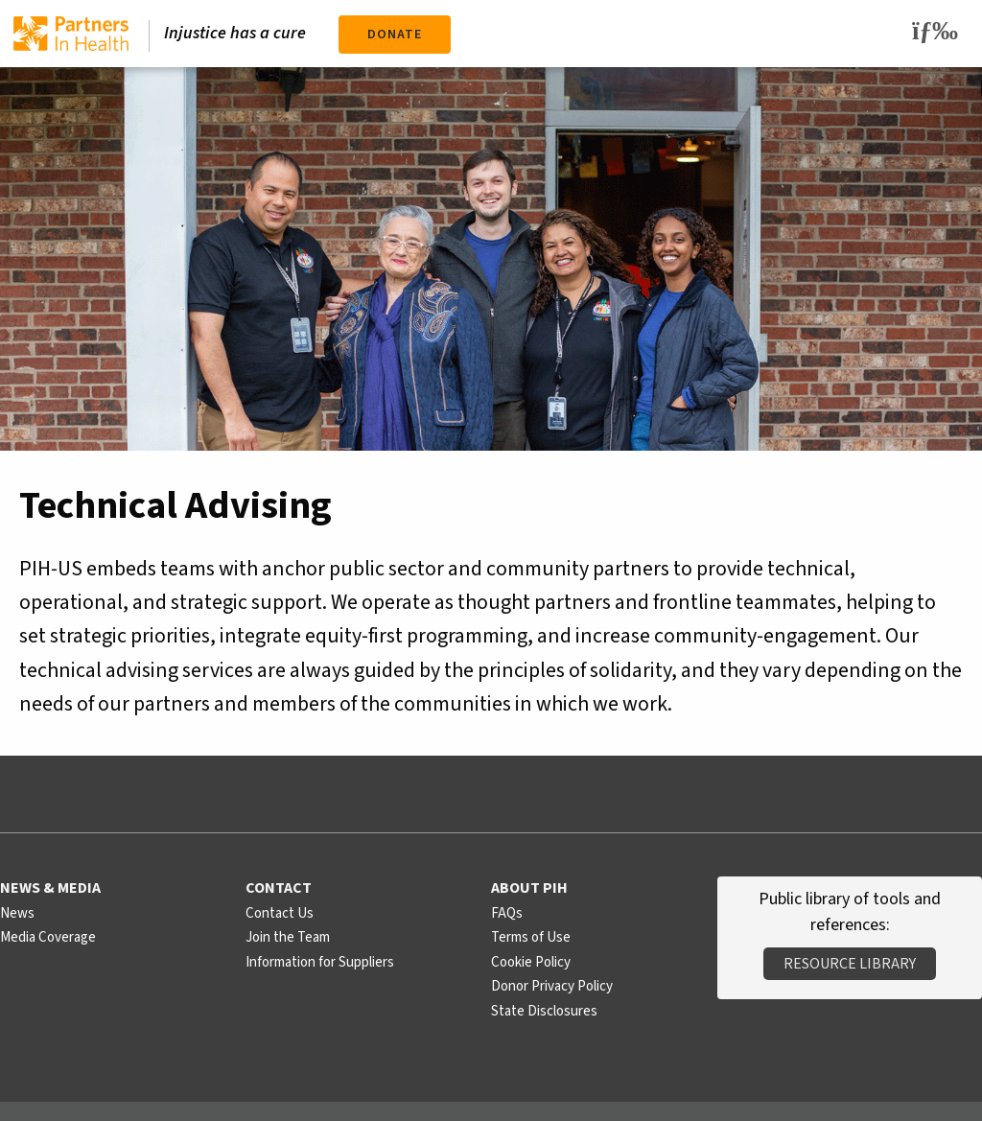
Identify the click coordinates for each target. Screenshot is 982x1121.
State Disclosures (544, 1011)
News (17, 913)
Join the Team (288, 937)
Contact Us (280, 913)
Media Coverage (48, 937)
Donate (394, 34)
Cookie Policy (531, 962)
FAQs (507, 913)
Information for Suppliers (320, 962)
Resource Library (849, 963)
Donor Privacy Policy (552, 986)
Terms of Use (531, 937)
